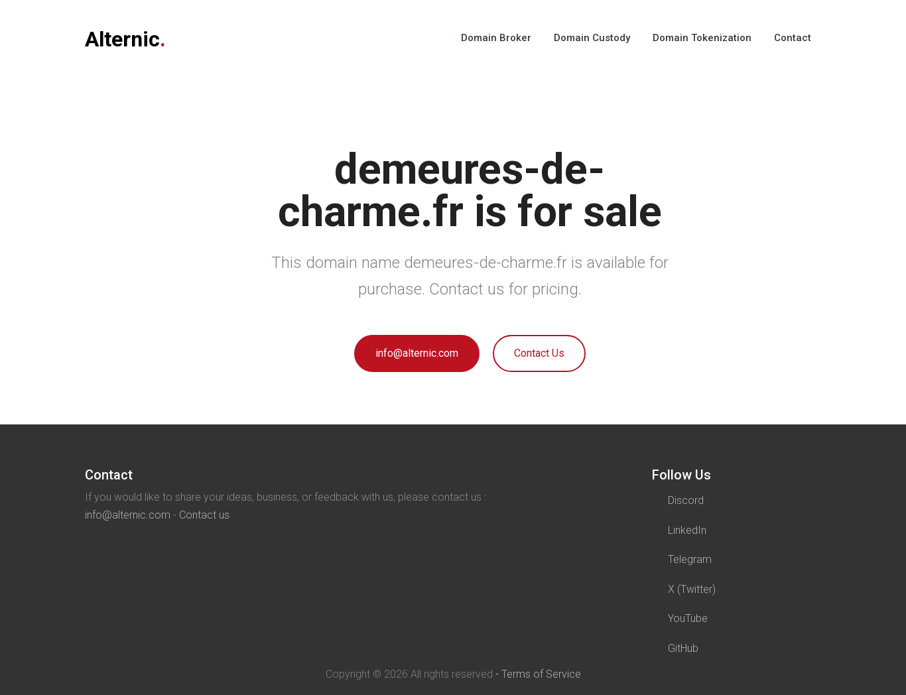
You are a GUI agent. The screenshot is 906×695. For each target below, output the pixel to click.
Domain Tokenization (702, 38)
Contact (792, 38)
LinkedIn (687, 530)
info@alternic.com (416, 353)
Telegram (690, 559)
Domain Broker (496, 38)
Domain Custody (592, 38)
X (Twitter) (692, 589)
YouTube (688, 618)
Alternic (125, 39)
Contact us (204, 515)
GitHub (683, 648)
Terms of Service (541, 674)
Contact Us (539, 353)
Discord (686, 500)
